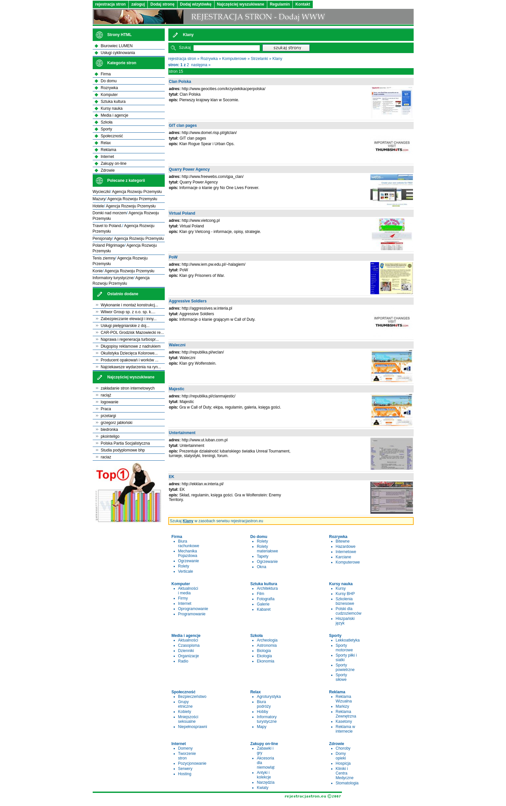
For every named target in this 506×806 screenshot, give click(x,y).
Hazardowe (346, 546)
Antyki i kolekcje (264, 774)
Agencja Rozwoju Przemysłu (137, 191)
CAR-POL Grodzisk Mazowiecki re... (132, 332)
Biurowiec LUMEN (117, 46)
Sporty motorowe (344, 647)
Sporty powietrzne (345, 667)
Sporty (106, 129)
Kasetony (344, 721)
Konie (98, 271)
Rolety (183, 566)
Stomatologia (347, 783)
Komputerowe (234, 58)
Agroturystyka (269, 696)
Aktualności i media (188, 590)
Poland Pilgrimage (108, 245)
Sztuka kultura (113, 101)
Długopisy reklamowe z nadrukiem (131, 346)
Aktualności (188, 640)
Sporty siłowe (341, 677)
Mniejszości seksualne (188, 719)
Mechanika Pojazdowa (187, 553)
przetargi (108, 415)
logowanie (110, 402)
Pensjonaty (102, 238)
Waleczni (177, 345)
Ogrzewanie (188, 561)
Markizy (342, 706)
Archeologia (267, 640)
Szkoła (107, 122)
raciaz (106, 457)
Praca (106, 409)
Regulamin (280, 4)
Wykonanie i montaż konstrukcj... (129, 305)
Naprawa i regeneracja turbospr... (130, 339)
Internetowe (346, 551)
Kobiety (184, 711)
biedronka (109, 429)
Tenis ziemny (104, 258)
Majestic (176, 389)
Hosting (185, 774)
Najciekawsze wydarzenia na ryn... (131, 367)
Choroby (343, 748)
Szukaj (185, 47)
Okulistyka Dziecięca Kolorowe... (129, 353)
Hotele (98, 206)
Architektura (267, 588)
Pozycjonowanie (192, 763)
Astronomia (267, 645)
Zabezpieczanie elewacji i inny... (129, 319)
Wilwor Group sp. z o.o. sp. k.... (128, 312)
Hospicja (343, 763)
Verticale (185, 571)
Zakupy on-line (114, 163)
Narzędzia (265, 782)
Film (260, 593)
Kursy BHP (345, 593)
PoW (173, 257)
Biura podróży (264, 704)
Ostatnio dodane (123, 294)
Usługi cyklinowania (118, 52)
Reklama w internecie (345, 729)
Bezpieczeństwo (192, 696)
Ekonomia (265, 661)
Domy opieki (341, 755)
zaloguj (138, 4)
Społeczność (112, 136)
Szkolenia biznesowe (345, 601)
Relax (106, 143)
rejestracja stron (110, 4)
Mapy (261, 726)
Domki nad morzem (110, 213)
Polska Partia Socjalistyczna (125, 443)
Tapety (262, 556)
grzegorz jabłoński (117, 422)
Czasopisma (189, 645)
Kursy (341, 588)
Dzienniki (186, 650)
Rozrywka (209, 58)
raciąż (106, 395)
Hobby (262, 711)
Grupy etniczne (185, 704)
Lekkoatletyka (348, 640)
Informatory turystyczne (267, 719)
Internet (185, 603)
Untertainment (182, 433)
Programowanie (192, 614)
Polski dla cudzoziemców (349, 611)
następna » (201, 65)
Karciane (343, 557)
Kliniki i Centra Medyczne (345, 773)
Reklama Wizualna (344, 698)
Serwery (185, 768)
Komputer (109, 94)
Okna (261, 567)
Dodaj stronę (162, 4)
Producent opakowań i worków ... (130, 360)
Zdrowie (108, 170)
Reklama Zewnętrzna (346, 714)
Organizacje (188, 656)
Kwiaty (262, 787)
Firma (106, 74)
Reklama (108, 149)
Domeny (185, 748)
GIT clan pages (183, 125)
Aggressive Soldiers (188, 301)
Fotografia (265, 599)
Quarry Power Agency (189, 169)
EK (172, 476)
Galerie (263, 604)
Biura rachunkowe (188, 543)
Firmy (183, 598)
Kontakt (302, 4)
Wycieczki (101, 191)
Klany (277, 58)
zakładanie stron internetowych (128, 388)
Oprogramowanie (193, 608)
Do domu (109, 81)
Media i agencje (114, 115)
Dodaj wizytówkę (196, 4)
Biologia (264, 650)
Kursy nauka (112, 108)
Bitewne (343, 541)
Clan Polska (180, 81)
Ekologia (264, 656)
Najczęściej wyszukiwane (240, 4)
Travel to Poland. (107, 225)
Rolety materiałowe (267, 548)
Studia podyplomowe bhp (123, 450)
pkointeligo (110, 436)
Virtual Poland (182, 213)
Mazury (99, 199)
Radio (183, 661)
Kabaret (264, 609)
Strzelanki (259, 58)
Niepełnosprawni (192, 726)
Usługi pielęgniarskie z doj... (125, 325)
